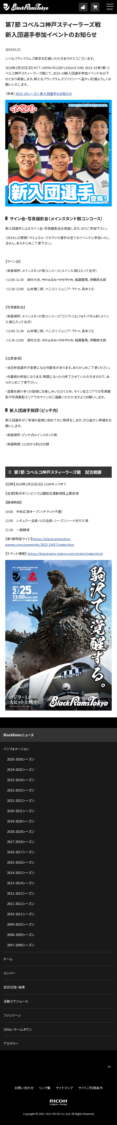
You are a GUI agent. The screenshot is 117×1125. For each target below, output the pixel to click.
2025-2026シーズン (20, 759)
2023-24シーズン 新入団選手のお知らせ (43, 93)
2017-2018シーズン (20, 841)
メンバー (10, 973)
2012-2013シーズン (20, 893)
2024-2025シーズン (20, 769)
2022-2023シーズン (20, 790)
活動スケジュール (16, 1001)
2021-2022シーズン (20, 800)
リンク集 (44, 1087)
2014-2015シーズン (20, 872)
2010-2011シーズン (20, 914)
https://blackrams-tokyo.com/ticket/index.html (65, 553)
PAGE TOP (109, 1066)
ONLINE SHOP (95, 7)
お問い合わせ (24, 1087)
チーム (8, 959)
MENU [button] (110, 9)
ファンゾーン (12, 1015)
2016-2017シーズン (20, 852)
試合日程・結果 (14, 987)
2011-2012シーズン (20, 903)
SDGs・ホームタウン (18, 1029)
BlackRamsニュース (19, 735)
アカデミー (11, 1043)
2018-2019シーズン (20, 831)
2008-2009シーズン (20, 934)
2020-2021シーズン (20, 810)
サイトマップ (64, 1087)
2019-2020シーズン (20, 821)
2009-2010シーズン (20, 924)
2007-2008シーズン (20, 945)
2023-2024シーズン (20, 779)
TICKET (83, 7)
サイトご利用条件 (90, 1087)
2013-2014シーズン (20, 883)
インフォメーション (16, 748)
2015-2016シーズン (20, 862)
